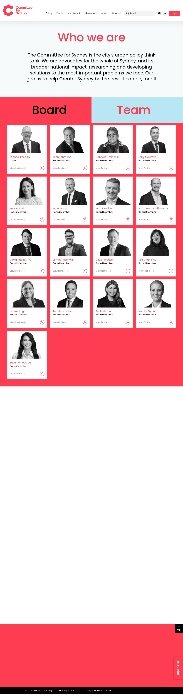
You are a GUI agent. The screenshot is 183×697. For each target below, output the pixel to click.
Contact (116, 13)
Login (174, 13)
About (104, 13)
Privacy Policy (66, 690)
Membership (74, 13)
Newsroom (91, 13)
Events (59, 13)
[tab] (46, 110)
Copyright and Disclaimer (97, 690)
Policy (49, 13)
